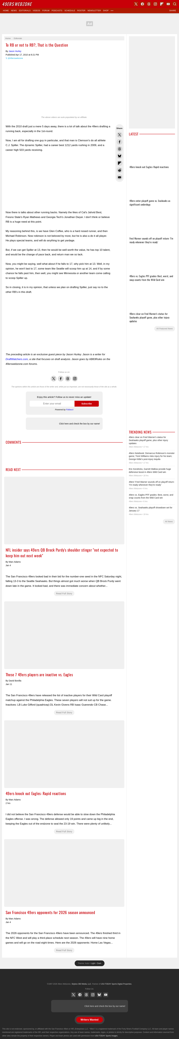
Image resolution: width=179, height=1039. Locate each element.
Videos (36, 11)
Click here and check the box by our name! (79, 423)
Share (172, 11)
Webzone (17, 4)
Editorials (25, 11)
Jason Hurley (15, 51)
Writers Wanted (89, 1019)
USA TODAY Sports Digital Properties (89, 976)
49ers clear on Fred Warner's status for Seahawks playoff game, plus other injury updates (148, 440)
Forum (45, 11)
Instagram (75, 377)
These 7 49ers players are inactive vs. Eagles (64, 635)
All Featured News (164, 329)
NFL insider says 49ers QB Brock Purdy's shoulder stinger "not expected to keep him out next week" (64, 510)
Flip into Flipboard (119, 163)
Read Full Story (64, 593)
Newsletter (94, 11)
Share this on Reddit (119, 170)
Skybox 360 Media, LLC (81, 984)
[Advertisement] (90, 23)
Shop (106, 11)
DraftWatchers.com (17, 359)
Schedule (70, 11)
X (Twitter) (73, 994)
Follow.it (69, 409)
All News (169, 521)
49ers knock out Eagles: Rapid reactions (64, 754)
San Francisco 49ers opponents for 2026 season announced (64, 873)
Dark (99, 963)
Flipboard (161, 4)
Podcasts (57, 11)
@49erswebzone (15, 58)
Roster (81, 11)
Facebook (61, 377)
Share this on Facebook (119, 142)
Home (6, 11)
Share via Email (119, 177)
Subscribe (86, 403)
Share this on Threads (119, 149)
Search (174, 4)
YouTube (105, 994)
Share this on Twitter (119, 135)
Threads (68, 377)
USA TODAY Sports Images (106, 1036)
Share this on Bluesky (119, 156)
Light (93, 963)
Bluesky (99, 994)
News (14, 11)
